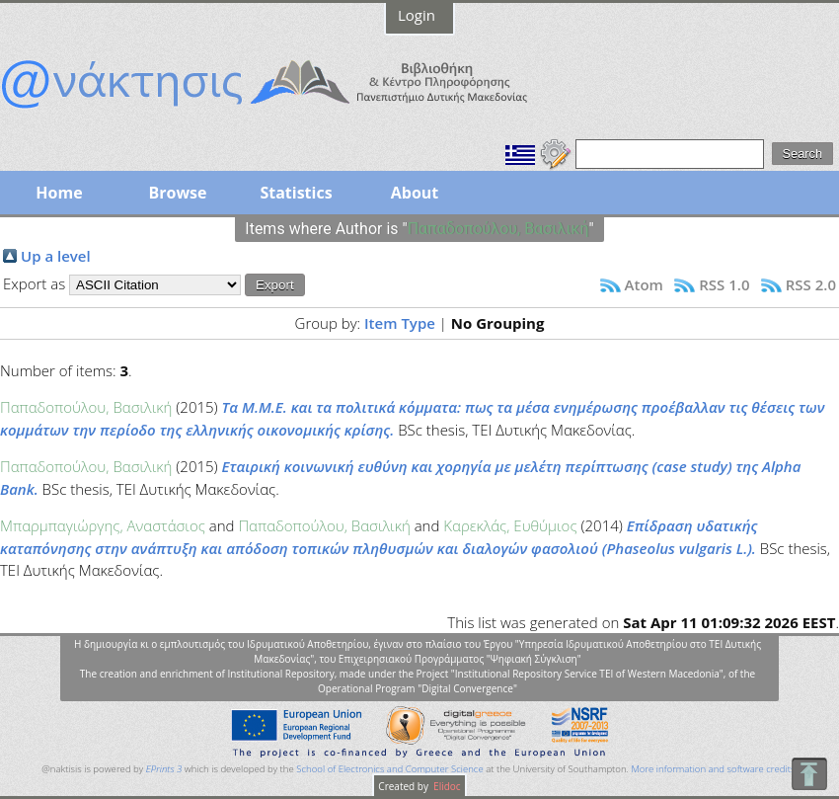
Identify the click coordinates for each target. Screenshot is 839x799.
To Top (809, 774)
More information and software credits (713, 768)
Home (59, 192)
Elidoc (446, 786)
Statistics (296, 192)
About (415, 192)
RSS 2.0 (811, 284)
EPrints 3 (164, 768)
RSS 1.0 (724, 284)
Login (416, 15)
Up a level (56, 256)
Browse (177, 192)
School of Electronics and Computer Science (389, 768)
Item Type (399, 323)
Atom (644, 284)
